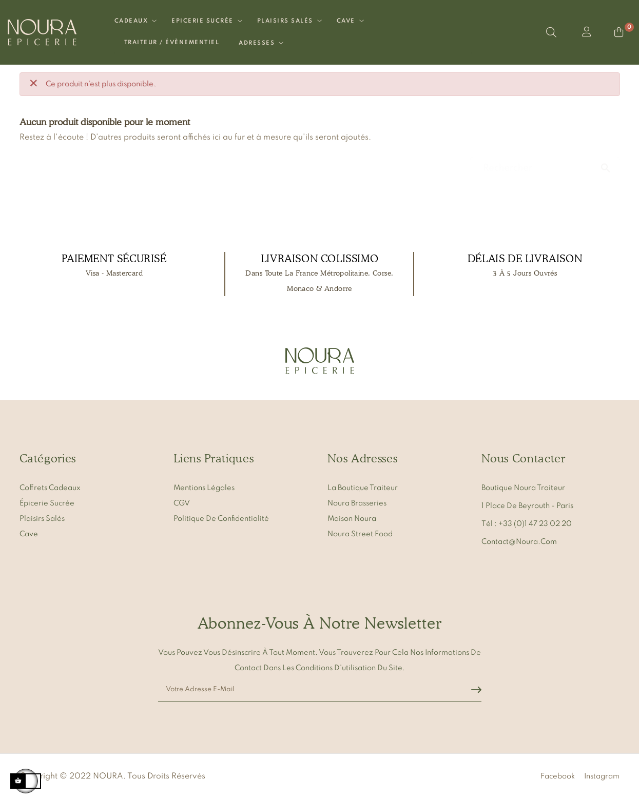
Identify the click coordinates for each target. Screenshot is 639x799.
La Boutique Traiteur (362, 487)
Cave (29, 533)
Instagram (601, 775)
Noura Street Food (360, 533)
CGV (181, 502)
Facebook (557, 775)
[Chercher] (545, 162)
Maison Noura (351, 517)
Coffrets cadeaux (50, 487)
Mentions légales (204, 487)
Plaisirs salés (42, 517)
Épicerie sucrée (47, 502)
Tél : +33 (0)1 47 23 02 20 (526, 523)
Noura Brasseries (356, 502)
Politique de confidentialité (221, 517)
